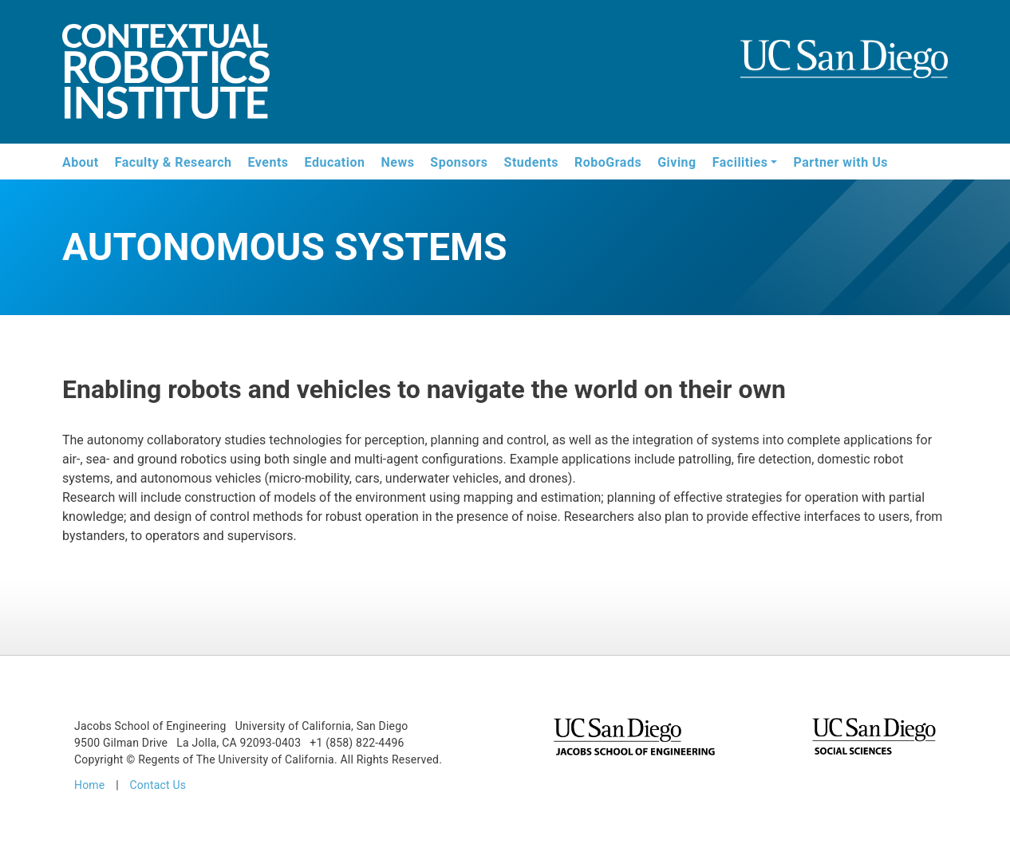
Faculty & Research (173, 162)
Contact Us (157, 785)
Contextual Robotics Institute (166, 74)
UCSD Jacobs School (844, 73)
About (80, 162)
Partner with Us (840, 162)
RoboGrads (607, 162)
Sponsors (458, 162)
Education (335, 162)
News (397, 162)
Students (531, 162)
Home (89, 785)
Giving (676, 162)
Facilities (740, 162)
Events (268, 162)
